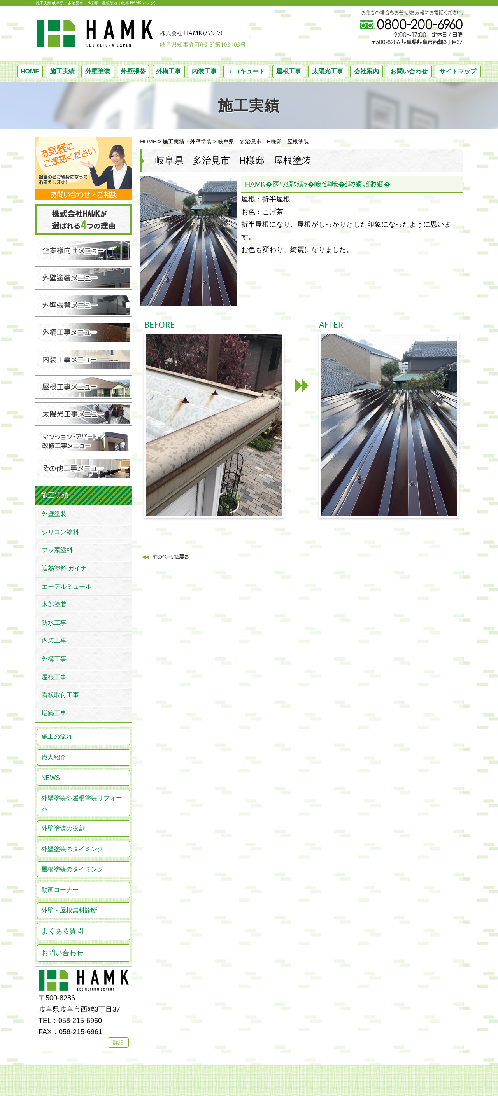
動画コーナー (60, 889)
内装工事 (204, 71)
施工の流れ (56, 736)
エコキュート (246, 71)
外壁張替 (133, 71)
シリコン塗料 (60, 532)
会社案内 (366, 71)
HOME (30, 71)
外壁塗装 (97, 71)
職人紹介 (53, 757)
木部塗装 (54, 604)
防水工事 (54, 622)
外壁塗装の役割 (63, 828)
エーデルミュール (66, 586)
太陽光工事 (327, 71)
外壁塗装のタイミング (72, 849)
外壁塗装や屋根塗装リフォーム (81, 803)
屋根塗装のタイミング (72, 869)
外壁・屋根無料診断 (69, 910)
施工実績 (62, 71)
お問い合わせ (409, 71)
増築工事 (54, 713)
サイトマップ (458, 71)
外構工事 (168, 71)
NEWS (50, 777)
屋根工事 (288, 71)
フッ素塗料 (57, 550)
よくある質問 (62, 931)
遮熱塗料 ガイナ (64, 568)
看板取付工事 (60, 695)
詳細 (118, 1042)
